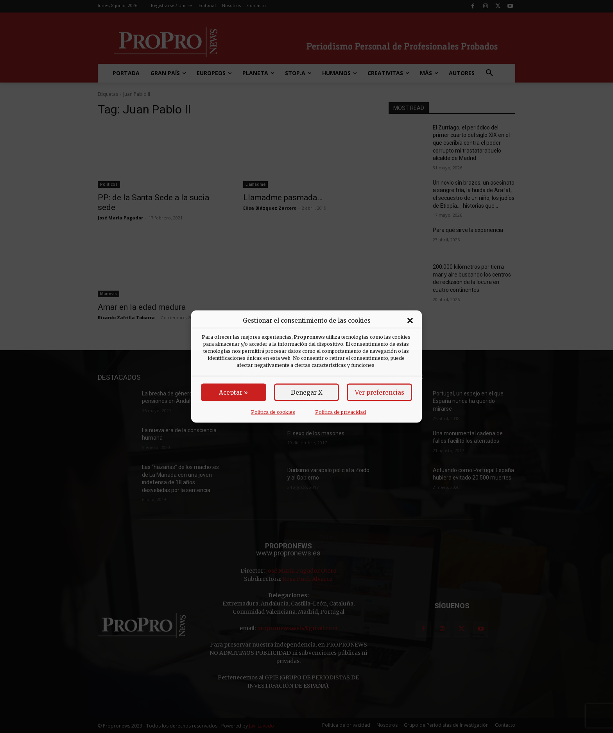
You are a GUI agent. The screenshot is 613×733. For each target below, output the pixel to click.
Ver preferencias (379, 392)
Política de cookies (273, 412)
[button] (410, 320)
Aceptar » (233, 392)
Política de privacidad (340, 412)
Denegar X (307, 392)
